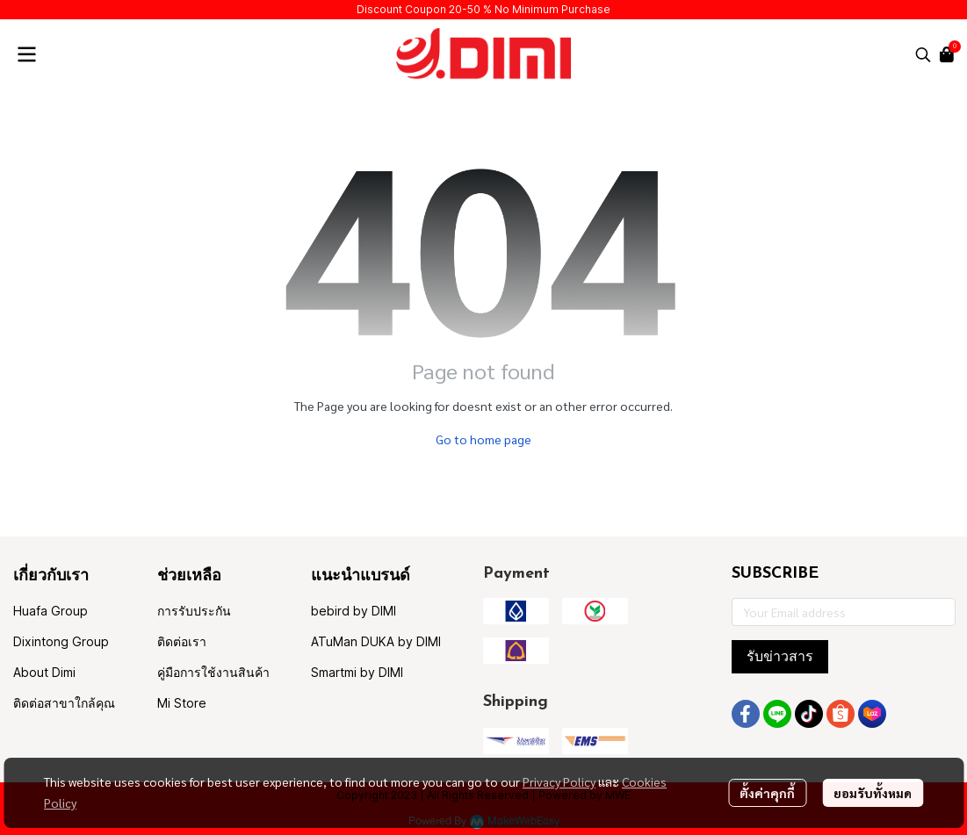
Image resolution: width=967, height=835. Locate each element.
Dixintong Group (61, 641)
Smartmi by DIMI (357, 672)
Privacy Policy (559, 781)
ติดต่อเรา (181, 641)
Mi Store (181, 702)
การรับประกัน (194, 610)
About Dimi (44, 672)
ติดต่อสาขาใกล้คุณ (64, 702)
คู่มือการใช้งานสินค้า (213, 672)
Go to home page (483, 439)
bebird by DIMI (353, 610)
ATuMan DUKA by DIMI (376, 641)
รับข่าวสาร (780, 656)
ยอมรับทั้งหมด (872, 793)
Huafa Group (50, 610)
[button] (923, 54)
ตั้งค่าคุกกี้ (767, 793)
